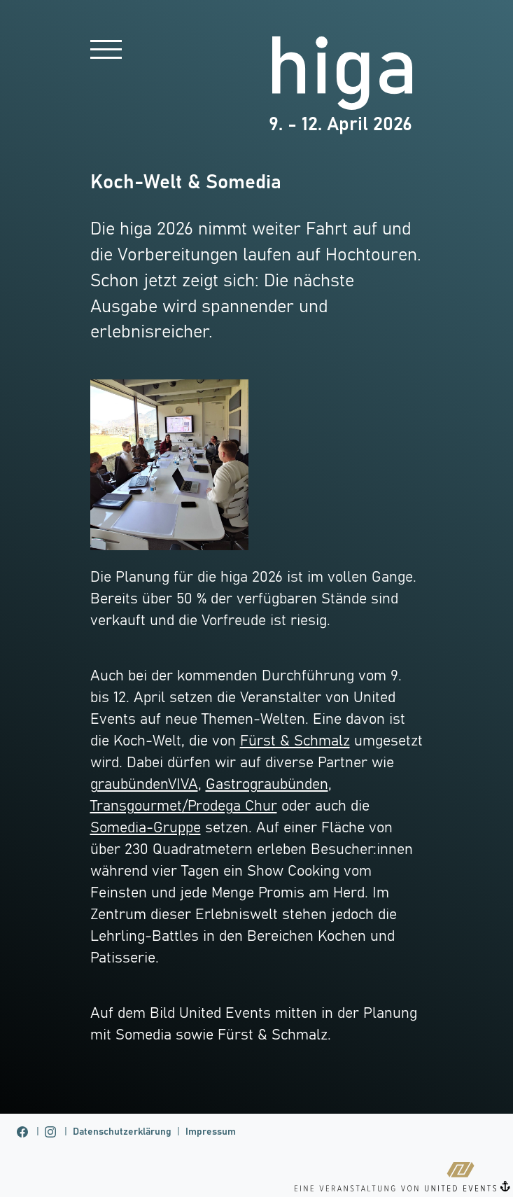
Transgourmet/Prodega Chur (183, 806)
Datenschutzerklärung (122, 1132)
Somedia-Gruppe (145, 828)
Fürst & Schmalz (295, 741)
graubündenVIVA (144, 785)
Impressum (210, 1132)
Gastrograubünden (267, 785)
